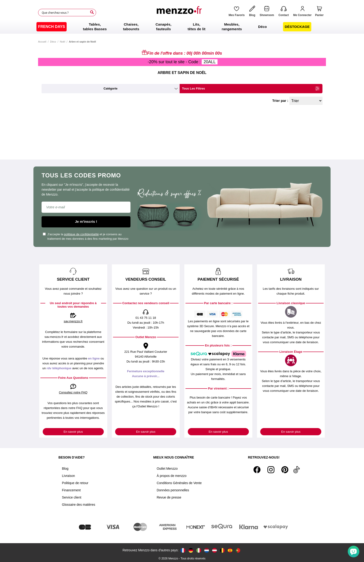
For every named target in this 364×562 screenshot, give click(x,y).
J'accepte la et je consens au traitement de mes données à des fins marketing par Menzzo (85, 237)
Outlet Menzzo (167, 468)
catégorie (110, 88)
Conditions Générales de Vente (179, 483)
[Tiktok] (296, 469)
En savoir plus (73, 431)
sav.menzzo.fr (73, 321)
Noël (62, 41)
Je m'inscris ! (86, 221)
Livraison (68, 476)
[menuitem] (51, 26)
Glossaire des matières (78, 504)
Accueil (42, 41)
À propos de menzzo (171, 476)
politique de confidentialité (81, 234)
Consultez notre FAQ (73, 392)
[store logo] (180, 12)
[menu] (182, 27)
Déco (53, 41)
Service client (71, 497)
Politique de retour (75, 483)
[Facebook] (257, 469)
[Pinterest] (284, 469)
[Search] (91, 12)
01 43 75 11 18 (146, 317)
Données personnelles (173, 490)
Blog (65, 468)
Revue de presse (169, 497)
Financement (71, 490)
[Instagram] (270, 469)
